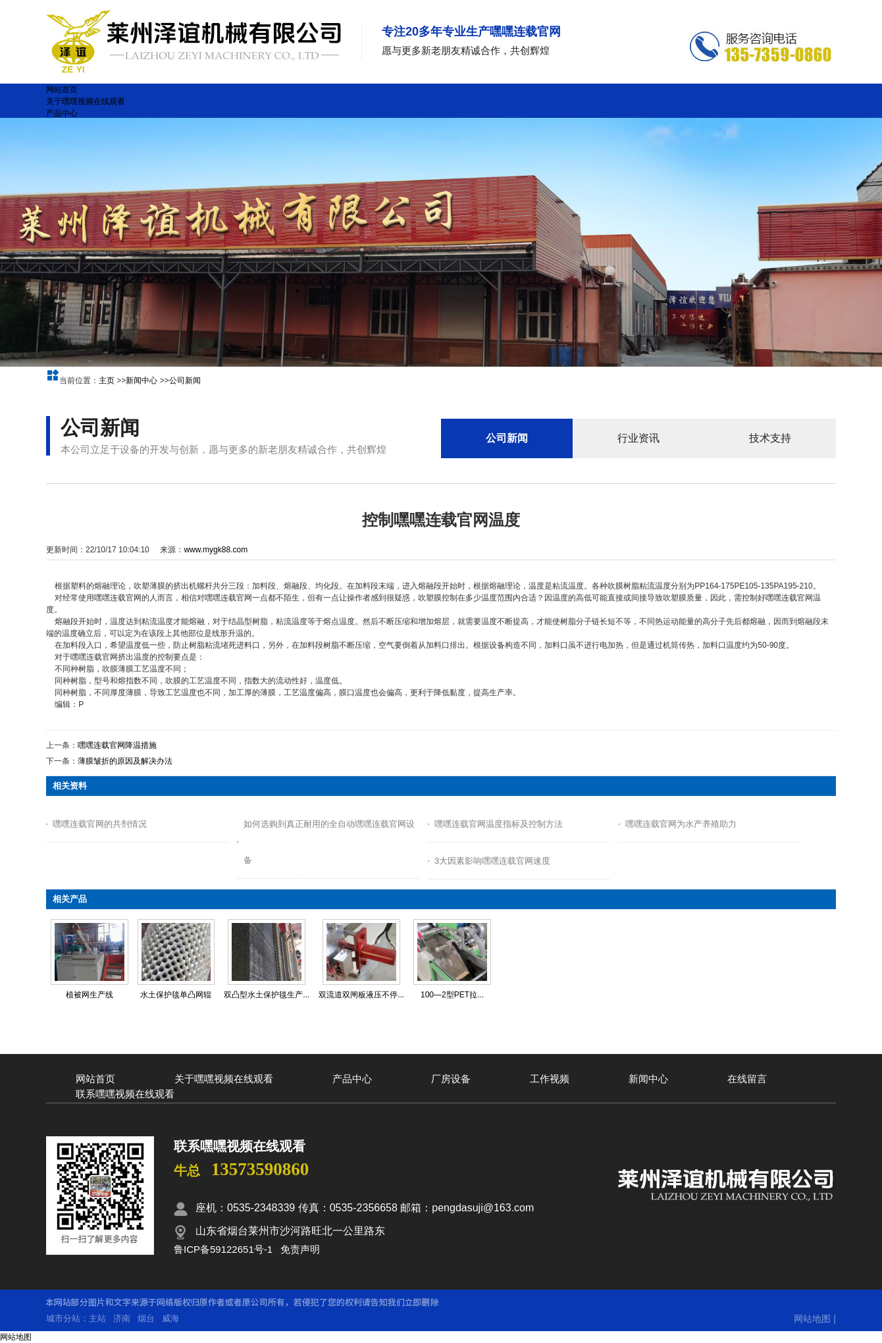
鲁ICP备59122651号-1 (223, 1249)
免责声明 (300, 1249)
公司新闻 (185, 380)
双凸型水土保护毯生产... (266, 994)
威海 (170, 1318)
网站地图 (812, 1318)
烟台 (146, 1318)
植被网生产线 (89, 994)
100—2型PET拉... (452, 994)
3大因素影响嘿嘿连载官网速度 (492, 861)
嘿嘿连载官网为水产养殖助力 (681, 824)
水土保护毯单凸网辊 (175, 994)
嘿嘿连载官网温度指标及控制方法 (498, 824)
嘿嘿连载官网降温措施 (117, 745)
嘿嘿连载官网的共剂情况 (100, 824)
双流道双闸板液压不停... (361, 994)
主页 (107, 380)
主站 (97, 1318)
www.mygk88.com (215, 549)
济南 (121, 1318)
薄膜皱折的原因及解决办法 (125, 761)
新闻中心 (141, 380)
